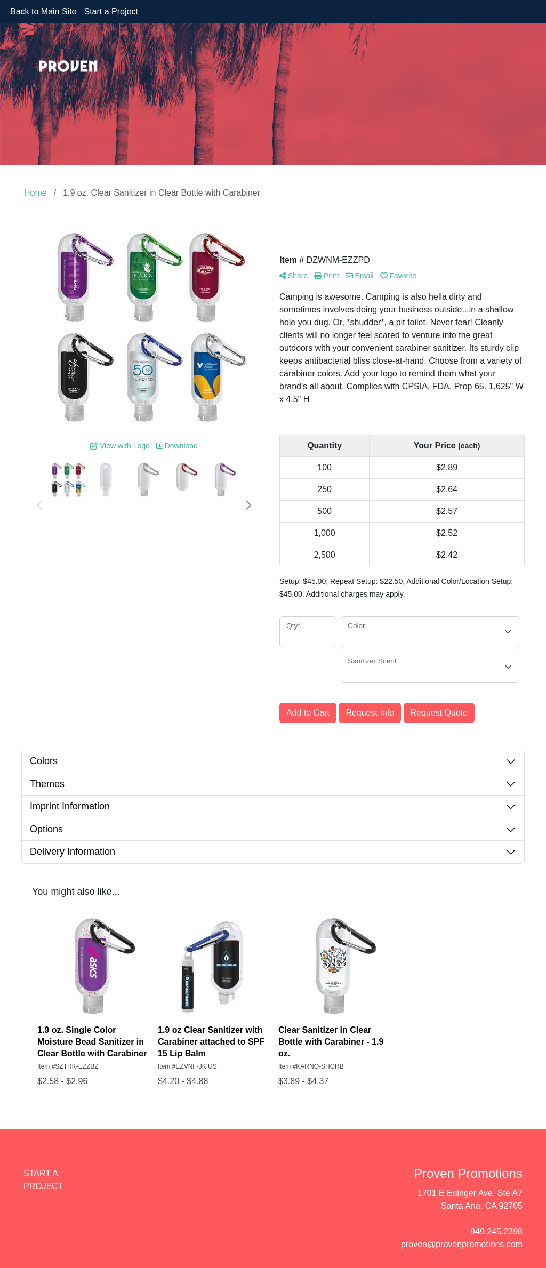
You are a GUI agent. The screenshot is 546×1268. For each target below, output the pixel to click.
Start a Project (111, 11)
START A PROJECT (43, 1180)
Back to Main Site (43, 11)
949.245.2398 (496, 1231)
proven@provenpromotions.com (462, 1244)
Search (517, 11)
